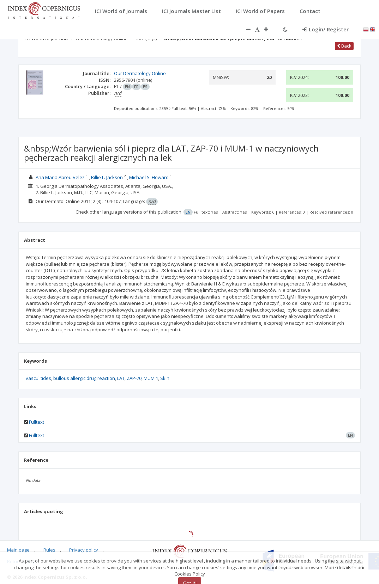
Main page (18, 550)
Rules (49, 550)
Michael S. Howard (149, 177)
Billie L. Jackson (107, 177)
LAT (121, 378)
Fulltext (36, 422)
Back (344, 46)
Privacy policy (83, 550)
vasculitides (38, 378)
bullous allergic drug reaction (84, 378)
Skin (164, 378)
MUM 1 (151, 378)
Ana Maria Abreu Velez (60, 177)
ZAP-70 (134, 378)
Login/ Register (325, 29)
